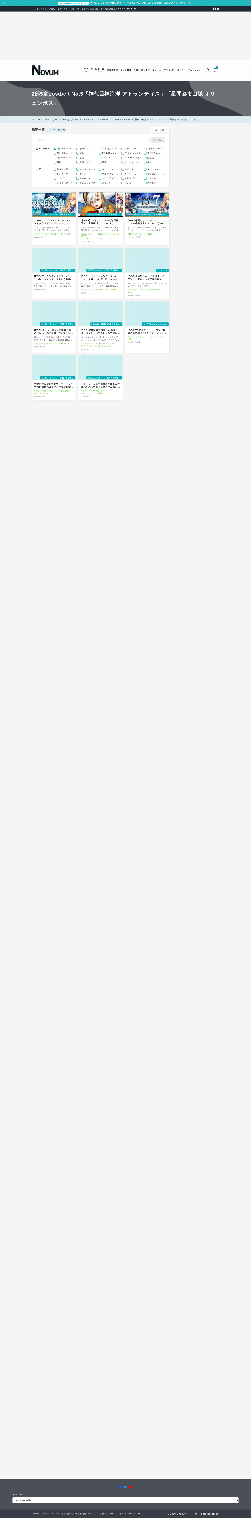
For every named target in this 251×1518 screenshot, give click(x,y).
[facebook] (214, 9)
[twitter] (218, 9)
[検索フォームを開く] (208, 70)
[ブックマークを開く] (215, 70)
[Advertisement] (125, 35)
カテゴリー (18, 1495)
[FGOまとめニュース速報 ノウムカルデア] (45, 70)
